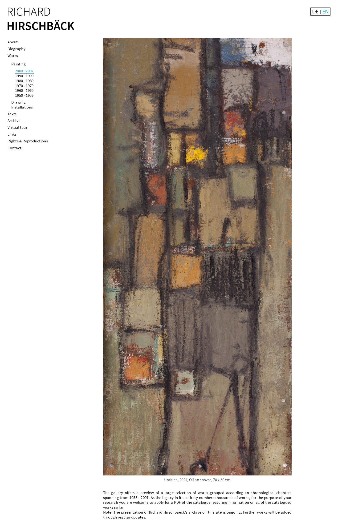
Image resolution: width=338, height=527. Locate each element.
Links (12, 134)
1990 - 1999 (24, 75)
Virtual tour (17, 127)
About (13, 41)
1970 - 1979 (24, 85)
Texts (12, 114)
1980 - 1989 (24, 80)
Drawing (18, 102)
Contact (14, 147)
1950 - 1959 (24, 95)
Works (13, 55)
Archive (14, 120)
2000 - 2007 (24, 70)
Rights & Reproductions (28, 141)
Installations (22, 107)
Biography (16, 48)
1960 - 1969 (24, 90)
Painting (18, 64)
